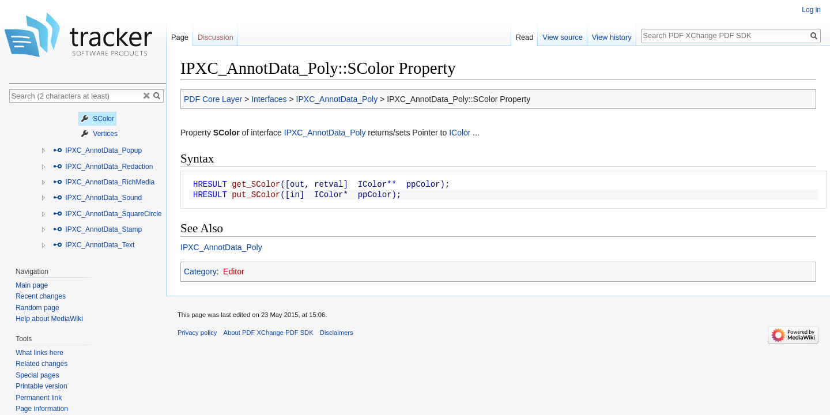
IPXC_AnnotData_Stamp (97, 229)
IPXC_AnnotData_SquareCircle (107, 214)
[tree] (87, 181)
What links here (39, 353)
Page (179, 37)
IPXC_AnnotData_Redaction (103, 166)
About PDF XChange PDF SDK (269, 332)
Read (525, 37)
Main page (32, 285)
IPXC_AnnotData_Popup (97, 150)
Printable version (41, 386)
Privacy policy (197, 332)
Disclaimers (336, 332)
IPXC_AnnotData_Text (93, 245)
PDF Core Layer (213, 99)
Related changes (41, 364)
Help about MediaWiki (49, 319)
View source (562, 37)
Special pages (37, 375)
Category (200, 271)
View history (612, 37)
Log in (811, 10)
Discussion (215, 37)
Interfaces (268, 99)
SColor (97, 119)
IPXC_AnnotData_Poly (337, 99)
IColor (459, 132)
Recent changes (41, 296)
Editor (233, 271)
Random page (37, 308)
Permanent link (39, 398)
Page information (42, 409)
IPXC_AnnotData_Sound (97, 198)
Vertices (99, 134)
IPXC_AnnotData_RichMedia (103, 182)
